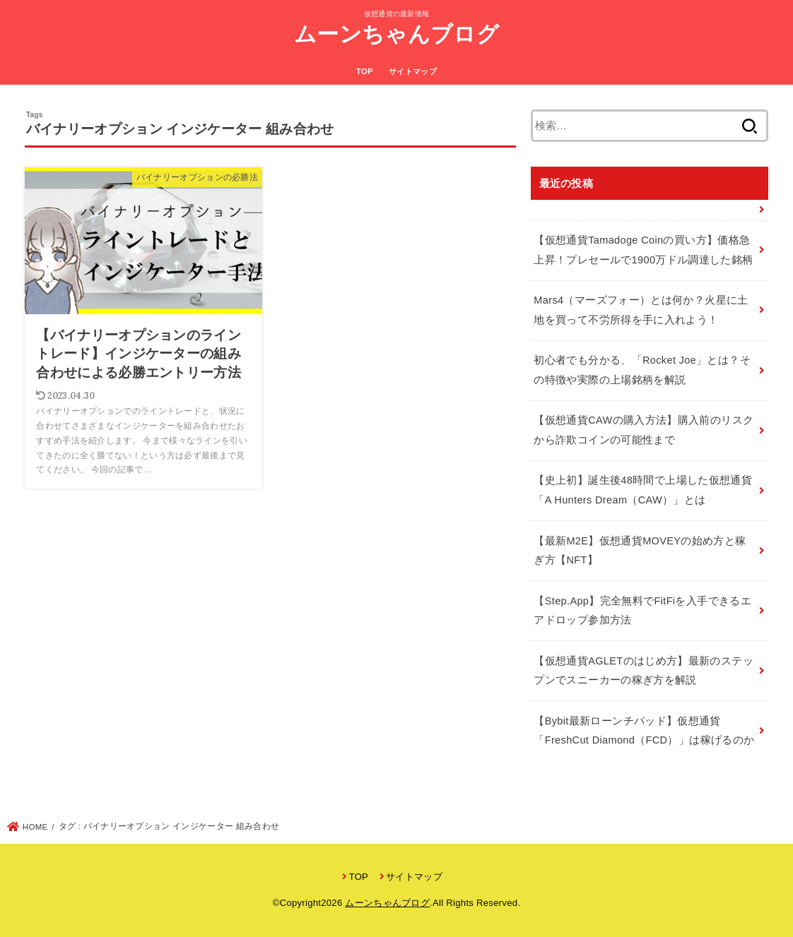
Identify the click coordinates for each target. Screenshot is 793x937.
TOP (364, 71)
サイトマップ (413, 71)
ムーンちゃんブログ (396, 34)
